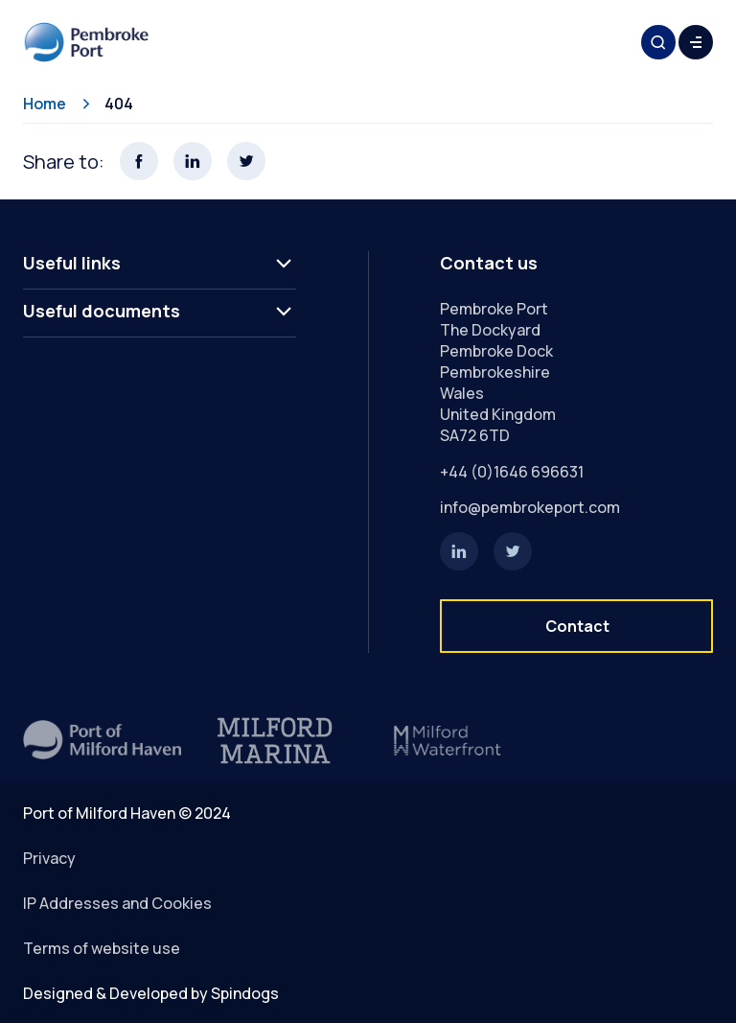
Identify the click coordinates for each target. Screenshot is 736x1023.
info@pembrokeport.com (530, 507)
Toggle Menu (696, 42)
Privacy (49, 858)
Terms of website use (101, 948)
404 (118, 103)
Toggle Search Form (658, 42)
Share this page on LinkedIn (192, 161)
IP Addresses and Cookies (117, 903)
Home (44, 103)
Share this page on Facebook (139, 161)
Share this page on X (246, 161)
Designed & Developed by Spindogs (151, 993)
